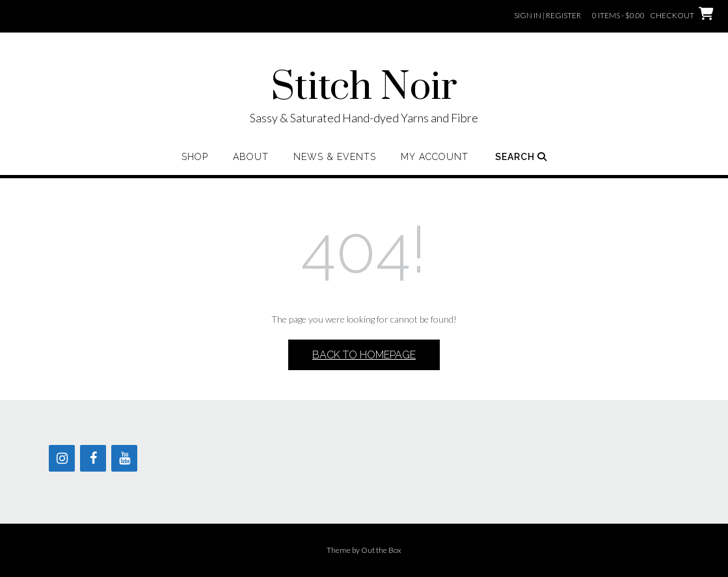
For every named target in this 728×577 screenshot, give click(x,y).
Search (521, 157)
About (251, 157)
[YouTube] (124, 458)
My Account (434, 157)
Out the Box (381, 550)
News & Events (334, 157)
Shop (195, 157)
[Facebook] (93, 458)
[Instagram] (62, 458)
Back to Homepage (364, 355)
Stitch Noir (364, 88)
